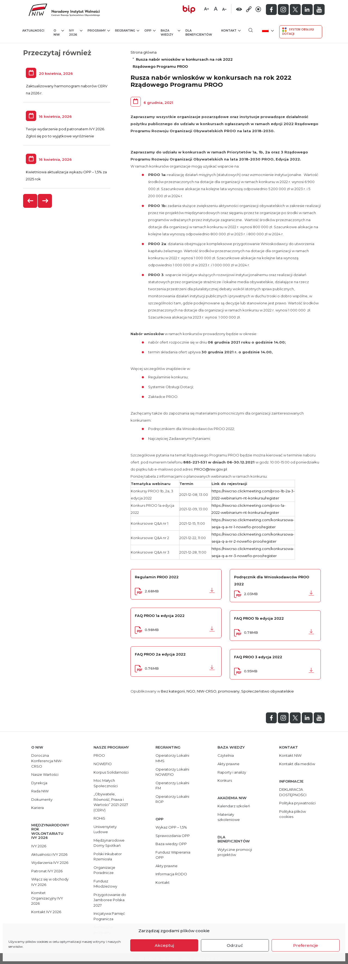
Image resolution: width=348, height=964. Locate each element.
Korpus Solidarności (111, 772)
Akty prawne (167, 866)
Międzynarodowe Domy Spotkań (109, 843)
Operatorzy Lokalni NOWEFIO (172, 772)
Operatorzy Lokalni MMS (172, 758)
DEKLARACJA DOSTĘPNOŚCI (292, 792)
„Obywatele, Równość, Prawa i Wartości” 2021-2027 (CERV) (111, 802)
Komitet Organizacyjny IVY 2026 (47, 898)
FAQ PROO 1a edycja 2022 (160, 615)
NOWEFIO (103, 764)
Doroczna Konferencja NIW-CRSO (47, 760)
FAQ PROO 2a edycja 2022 (160, 654)
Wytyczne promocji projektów (234, 852)
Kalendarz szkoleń (233, 806)
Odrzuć (235, 945)
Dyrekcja (39, 783)
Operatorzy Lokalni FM (172, 785)
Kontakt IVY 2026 (46, 912)
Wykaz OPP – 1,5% (171, 827)
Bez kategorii (173, 691)
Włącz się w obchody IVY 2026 (50, 882)
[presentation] (30, 201)
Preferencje (305, 945)
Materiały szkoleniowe (228, 817)
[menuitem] (267, 30)
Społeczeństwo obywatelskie (267, 691)
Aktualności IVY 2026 (49, 854)
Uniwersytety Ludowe (105, 829)
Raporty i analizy (231, 772)
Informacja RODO (171, 874)
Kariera (37, 807)
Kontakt (231, 30)
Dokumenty (41, 799)
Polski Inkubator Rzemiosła (108, 856)
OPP (150, 30)
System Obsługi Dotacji (298, 31)
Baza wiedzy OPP (171, 844)
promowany (229, 691)
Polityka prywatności (297, 803)
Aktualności (33, 30)
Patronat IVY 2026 (47, 871)
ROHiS (99, 818)
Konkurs (224, 780)
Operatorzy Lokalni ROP (172, 799)
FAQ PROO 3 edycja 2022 (258, 657)
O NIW (59, 32)
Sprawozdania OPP (173, 835)
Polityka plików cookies (292, 814)
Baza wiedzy (171, 32)
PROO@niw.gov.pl (210, 469)
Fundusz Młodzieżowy (105, 884)
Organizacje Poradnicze (104, 870)
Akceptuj (164, 945)
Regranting (127, 30)
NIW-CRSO (206, 691)
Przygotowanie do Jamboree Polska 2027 (110, 899)
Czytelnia (225, 755)
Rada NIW (40, 791)
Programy (99, 30)
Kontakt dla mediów (297, 764)
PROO (99, 755)
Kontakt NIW (290, 755)
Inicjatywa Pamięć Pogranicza (109, 916)
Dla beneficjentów (198, 33)
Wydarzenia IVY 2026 (49, 862)
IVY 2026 (75, 32)
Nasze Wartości (44, 774)
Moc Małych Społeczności (106, 783)
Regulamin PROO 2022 (157, 577)
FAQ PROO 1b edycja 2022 (259, 618)
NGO (191, 691)
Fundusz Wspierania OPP (173, 855)
